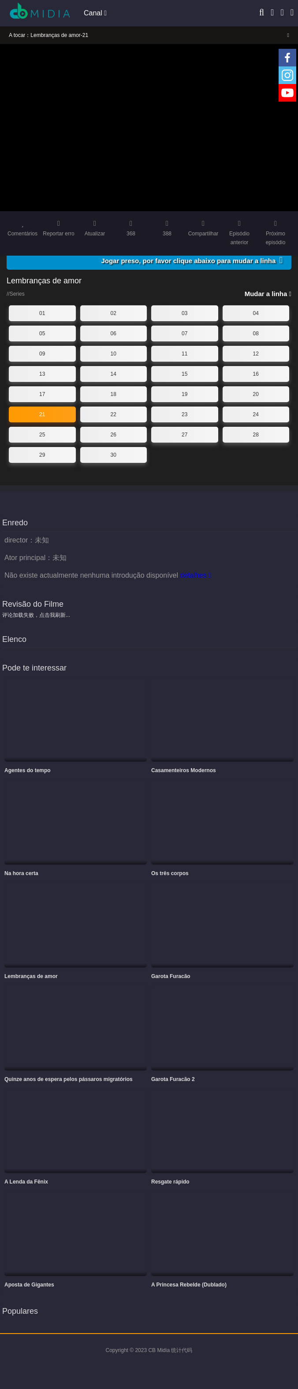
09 (42, 354)
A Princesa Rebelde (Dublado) (189, 1285)
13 (42, 374)
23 (184, 414)
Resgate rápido (170, 1182)
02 (113, 313)
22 (113, 414)
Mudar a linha (268, 293)
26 (113, 435)
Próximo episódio (275, 233)
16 (256, 374)
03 (184, 313)
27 (184, 435)
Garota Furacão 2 (173, 1079)
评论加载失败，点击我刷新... (36, 615)
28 (256, 435)
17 (42, 394)
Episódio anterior (239, 233)
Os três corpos (170, 873)
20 (256, 394)
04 (256, 313)
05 (42, 333)
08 (256, 333)
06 (113, 333)
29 (42, 455)
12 (256, 354)
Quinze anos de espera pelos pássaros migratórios (68, 1079)
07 (184, 333)
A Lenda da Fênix (26, 1182)
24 (256, 414)
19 (184, 394)
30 (113, 455)
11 (184, 354)
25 (42, 435)
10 (113, 354)
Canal (95, 13)
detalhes (195, 575)
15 (184, 374)
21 (42, 414)
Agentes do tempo (27, 770)
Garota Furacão (170, 976)
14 (113, 374)
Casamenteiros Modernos (183, 770)
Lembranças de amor (31, 976)
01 (42, 313)
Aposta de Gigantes (29, 1285)
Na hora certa (21, 873)
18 (113, 394)
